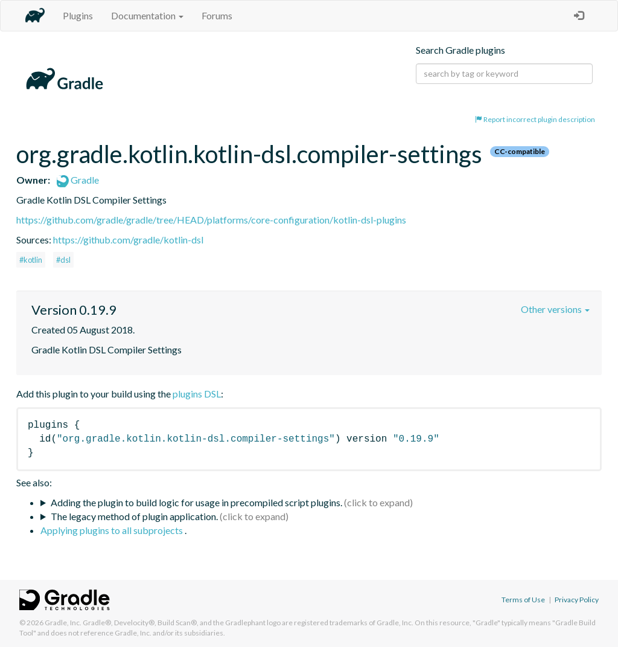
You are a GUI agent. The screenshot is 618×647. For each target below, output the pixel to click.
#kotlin (30, 260)
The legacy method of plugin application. (134, 516)
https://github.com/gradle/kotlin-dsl (128, 239)
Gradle (78, 179)
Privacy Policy (577, 599)
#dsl (63, 260)
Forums (217, 15)
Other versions (555, 309)
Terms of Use (523, 599)
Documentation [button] (147, 15)
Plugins (78, 15)
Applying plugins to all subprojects (112, 530)
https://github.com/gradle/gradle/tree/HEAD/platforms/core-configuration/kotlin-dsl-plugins (211, 219)
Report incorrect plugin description (535, 119)
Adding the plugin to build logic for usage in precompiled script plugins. (196, 502)
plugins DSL (197, 393)
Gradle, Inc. (63, 622)
